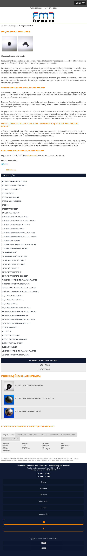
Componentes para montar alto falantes (18, 233)
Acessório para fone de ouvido (14, 181)
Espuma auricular (9, 252)
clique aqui (32, 155)
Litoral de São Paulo (10, 439)
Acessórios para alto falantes (14, 185)
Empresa (43, 488)
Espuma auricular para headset (14, 256)
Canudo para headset (10, 213)
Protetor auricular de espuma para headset (19, 311)
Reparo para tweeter (10, 327)
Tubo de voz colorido (11, 335)
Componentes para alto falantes (15, 217)
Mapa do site (43, 514)
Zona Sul (43, 434)
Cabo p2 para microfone (11, 201)
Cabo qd (5, 205)
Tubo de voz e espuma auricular (14, 339)
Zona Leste (54, 434)
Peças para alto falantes (12, 296)
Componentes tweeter (11, 240)
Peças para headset (9, 304)
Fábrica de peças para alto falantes (16, 284)
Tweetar (4, 164)
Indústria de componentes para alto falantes (20, 292)
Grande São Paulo (68, 434)
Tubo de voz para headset (12, 343)
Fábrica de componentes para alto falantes (19, 280)
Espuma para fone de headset (13, 260)
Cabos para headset (10, 209)
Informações (8, 175)
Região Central (8, 434)
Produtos (43, 495)
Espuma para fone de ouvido (13, 264)
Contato (43, 507)
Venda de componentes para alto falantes (19, 351)
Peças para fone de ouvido (12, 300)
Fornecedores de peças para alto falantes (19, 288)
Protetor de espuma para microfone (16, 323)
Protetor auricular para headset (15, 315)
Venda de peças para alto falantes (15, 355)
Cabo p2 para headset (10, 197)
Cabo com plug (8, 193)
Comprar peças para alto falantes (15, 248)
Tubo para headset (9, 347)
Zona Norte (21, 434)
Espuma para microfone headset (15, 276)
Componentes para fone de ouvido (16, 225)
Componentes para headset (13, 229)
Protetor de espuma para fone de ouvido (18, 319)
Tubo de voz (7, 331)
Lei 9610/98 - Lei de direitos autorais (62, 460)
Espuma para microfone (11, 272)
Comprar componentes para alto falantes (19, 244)
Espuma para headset (10, 268)
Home (43, 482)
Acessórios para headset (12, 189)
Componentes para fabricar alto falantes (18, 221)
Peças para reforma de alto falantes (16, 308)
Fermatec (11, 169)
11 (36, 8)
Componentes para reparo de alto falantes (19, 237)
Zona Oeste (33, 434)
